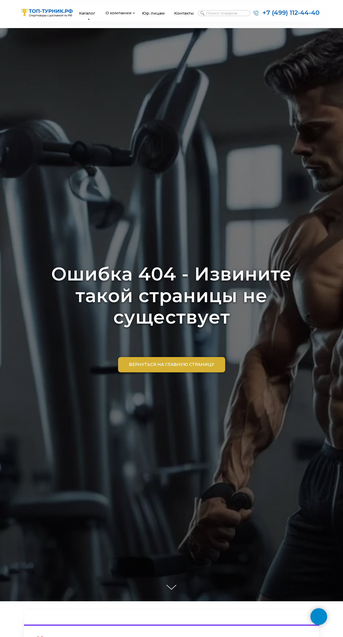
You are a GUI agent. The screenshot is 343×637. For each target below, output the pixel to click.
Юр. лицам (153, 13)
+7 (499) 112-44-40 (291, 12)
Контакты (184, 13)
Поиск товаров (221, 13)
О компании (119, 12)
